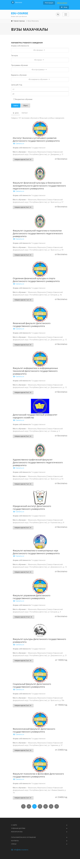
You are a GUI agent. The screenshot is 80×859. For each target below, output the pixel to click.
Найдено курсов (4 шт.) (23, 207)
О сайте (14, 825)
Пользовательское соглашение (23, 837)
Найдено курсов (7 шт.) (23, 484)
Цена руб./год (16, 85)
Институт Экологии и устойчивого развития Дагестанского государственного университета (36, 139)
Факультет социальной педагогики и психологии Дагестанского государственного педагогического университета (38, 233)
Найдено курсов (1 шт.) (23, 300)
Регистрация (49, 3)
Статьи (13, 844)
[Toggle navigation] (66, 14)
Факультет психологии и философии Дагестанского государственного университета (38, 775)
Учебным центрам (18, 828)
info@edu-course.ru (19, 850)
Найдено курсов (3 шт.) (23, 750)
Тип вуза (14, 56)
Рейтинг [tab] (25, 113)
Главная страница (19, 21)
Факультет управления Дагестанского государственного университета (31, 597)
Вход (64, 7)
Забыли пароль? (62, 3)
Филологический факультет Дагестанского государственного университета (34, 730)
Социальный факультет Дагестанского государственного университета (32, 685)
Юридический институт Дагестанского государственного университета (32, 507)
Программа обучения (19, 65)
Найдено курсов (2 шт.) (23, 159)
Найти (15, 105)
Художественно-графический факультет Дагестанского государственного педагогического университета (38, 462)
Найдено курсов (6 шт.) (23, 345)
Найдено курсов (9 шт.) (23, 436)
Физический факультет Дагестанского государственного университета (31, 324)
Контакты (15, 841)
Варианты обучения (19, 75)
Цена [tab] (15, 113)
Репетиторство (17, 832)
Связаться (18, 144)
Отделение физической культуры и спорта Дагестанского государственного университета (36, 280)
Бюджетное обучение (22, 99)
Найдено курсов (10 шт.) (24, 617)
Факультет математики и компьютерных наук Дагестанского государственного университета (36, 552)
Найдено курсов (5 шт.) (23, 255)
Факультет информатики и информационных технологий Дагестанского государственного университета (35, 371)
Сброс (25, 105)
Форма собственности (20, 46)
